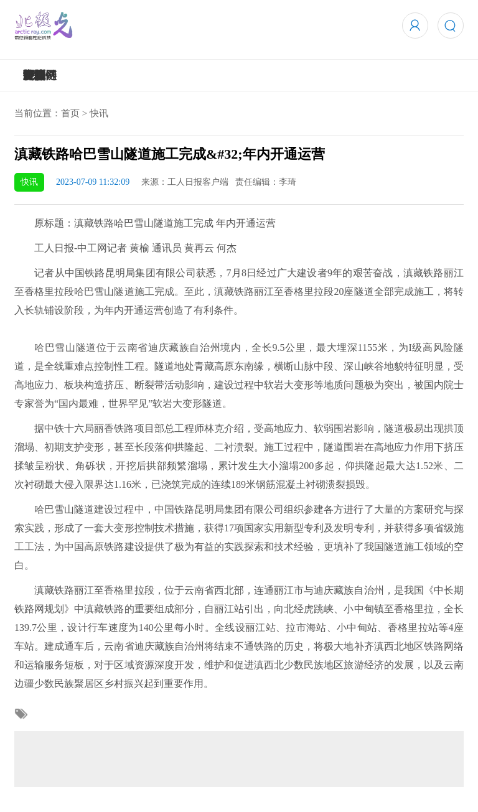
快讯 (99, 113)
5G (30, 75)
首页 (70, 113)
